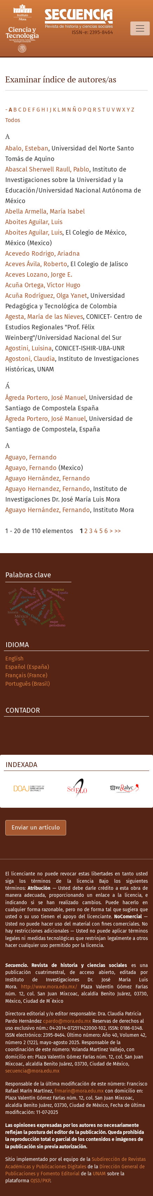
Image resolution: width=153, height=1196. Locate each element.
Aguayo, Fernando (31, 457)
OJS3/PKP (40, 1181)
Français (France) (26, 675)
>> (117, 531)
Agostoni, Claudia (30, 359)
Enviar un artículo (36, 827)
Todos (12, 120)
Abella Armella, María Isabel (45, 211)
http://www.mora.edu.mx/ (49, 987)
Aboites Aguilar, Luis (33, 222)
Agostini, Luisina (28, 348)
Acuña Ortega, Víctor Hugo (43, 285)
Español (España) (27, 667)
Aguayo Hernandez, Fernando (47, 489)
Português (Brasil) (27, 683)
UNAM (99, 1174)
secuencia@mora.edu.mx (32, 1071)
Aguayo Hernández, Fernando (47, 478)
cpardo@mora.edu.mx (67, 1021)
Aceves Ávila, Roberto (36, 264)
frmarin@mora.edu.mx (79, 1091)
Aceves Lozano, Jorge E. (38, 274)
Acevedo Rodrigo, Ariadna (42, 253)
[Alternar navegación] (140, 28)
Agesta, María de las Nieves (44, 317)
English (14, 658)
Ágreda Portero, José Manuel (45, 398)
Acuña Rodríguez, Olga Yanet (46, 296)
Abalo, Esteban (26, 148)
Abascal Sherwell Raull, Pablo (47, 169)
